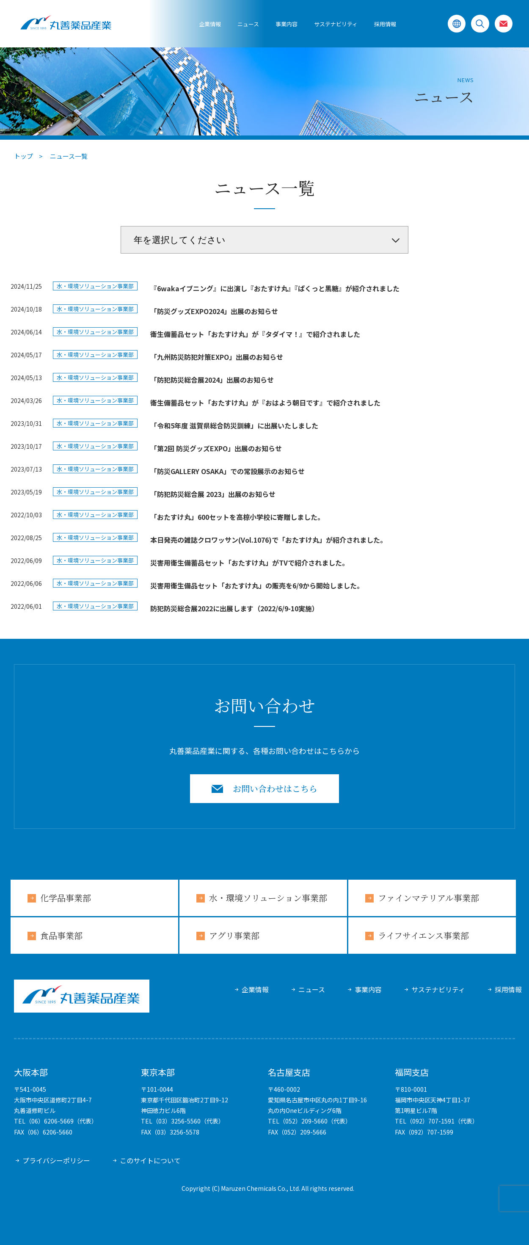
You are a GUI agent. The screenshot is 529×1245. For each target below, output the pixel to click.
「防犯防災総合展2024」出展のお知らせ (212, 380)
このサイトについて (150, 1160)
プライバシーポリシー (56, 1160)
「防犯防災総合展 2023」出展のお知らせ (213, 494)
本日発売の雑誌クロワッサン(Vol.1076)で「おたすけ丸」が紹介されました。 (268, 540)
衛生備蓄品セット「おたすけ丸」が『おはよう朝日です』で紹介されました (265, 403)
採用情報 (385, 23)
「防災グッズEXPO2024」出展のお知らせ (214, 311)
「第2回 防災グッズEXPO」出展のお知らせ (216, 448)
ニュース (248, 23)
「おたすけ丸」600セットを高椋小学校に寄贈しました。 (237, 517)
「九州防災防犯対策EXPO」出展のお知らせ (216, 357)
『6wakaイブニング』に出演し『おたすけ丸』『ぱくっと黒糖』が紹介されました (275, 288)
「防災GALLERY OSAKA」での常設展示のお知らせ (227, 471)
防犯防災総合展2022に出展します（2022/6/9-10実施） (234, 608)
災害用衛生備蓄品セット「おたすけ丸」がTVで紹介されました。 (249, 563)
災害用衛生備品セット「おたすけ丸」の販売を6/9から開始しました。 (257, 585)
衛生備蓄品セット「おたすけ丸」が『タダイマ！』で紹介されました (255, 334)
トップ (23, 156)
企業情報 (210, 23)
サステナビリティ (438, 989)
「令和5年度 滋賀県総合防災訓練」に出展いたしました (234, 425)
